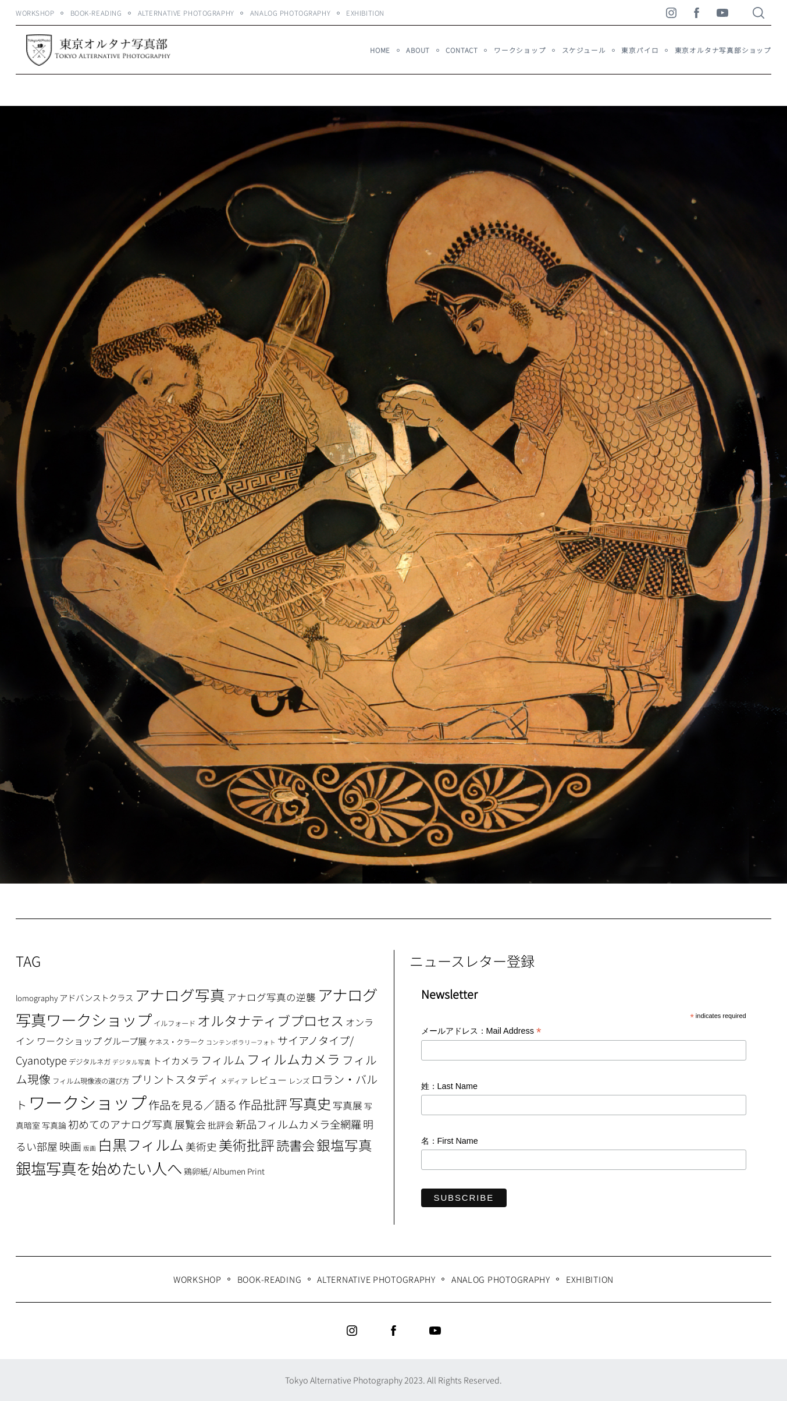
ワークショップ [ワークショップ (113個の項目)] (88, 1102)
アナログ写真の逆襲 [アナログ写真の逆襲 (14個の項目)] (271, 997)
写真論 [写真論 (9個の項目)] (54, 1125)
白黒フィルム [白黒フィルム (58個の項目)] (141, 1144)
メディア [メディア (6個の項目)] (234, 1081)
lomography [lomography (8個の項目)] (37, 997)
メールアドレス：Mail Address (481, 1031)
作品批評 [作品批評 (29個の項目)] (262, 1104)
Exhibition (365, 12)
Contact (462, 50)
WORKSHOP (35, 12)
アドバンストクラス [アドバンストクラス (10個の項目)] (96, 997)
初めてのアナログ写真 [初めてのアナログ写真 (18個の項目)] (120, 1124)
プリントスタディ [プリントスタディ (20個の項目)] (175, 1079)
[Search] (758, 13)
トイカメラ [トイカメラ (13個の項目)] (175, 1060)
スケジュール (584, 50)
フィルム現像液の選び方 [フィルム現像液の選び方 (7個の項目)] (90, 1081)
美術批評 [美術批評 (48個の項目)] (247, 1144)
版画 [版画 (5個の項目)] (89, 1148)
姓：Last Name (449, 1086)
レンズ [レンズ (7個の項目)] (299, 1081)
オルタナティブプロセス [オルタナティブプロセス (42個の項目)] (270, 1020)
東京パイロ (639, 50)
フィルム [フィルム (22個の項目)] (223, 1060)
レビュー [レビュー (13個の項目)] (268, 1080)
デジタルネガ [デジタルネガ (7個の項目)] (90, 1061)
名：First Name (449, 1140)
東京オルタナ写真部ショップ (723, 50)
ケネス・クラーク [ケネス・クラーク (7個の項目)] (176, 1042)
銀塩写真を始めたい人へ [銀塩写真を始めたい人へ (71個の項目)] (99, 1168)
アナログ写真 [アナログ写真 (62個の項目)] (180, 994)
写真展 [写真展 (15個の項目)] (347, 1105)
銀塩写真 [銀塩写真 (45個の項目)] (344, 1145)
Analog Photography (290, 12)
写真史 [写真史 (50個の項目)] (310, 1103)
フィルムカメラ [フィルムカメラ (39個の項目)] (293, 1059)
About (418, 50)
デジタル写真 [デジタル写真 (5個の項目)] (131, 1062)
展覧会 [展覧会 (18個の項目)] (190, 1124)
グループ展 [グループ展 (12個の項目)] (125, 1040)
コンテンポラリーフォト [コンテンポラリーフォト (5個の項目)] (241, 1042)
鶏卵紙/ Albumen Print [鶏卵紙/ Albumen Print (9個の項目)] (224, 1171)
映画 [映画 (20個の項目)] (70, 1146)
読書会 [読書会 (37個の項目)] (295, 1145)
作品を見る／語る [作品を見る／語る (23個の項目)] (192, 1104)
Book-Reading (96, 12)
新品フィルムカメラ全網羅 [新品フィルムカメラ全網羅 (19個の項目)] (298, 1124)
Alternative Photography (186, 12)
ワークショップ (520, 50)
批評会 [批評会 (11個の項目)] (221, 1125)
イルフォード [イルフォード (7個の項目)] (174, 1023)
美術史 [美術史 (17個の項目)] (201, 1146)
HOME (380, 50)
